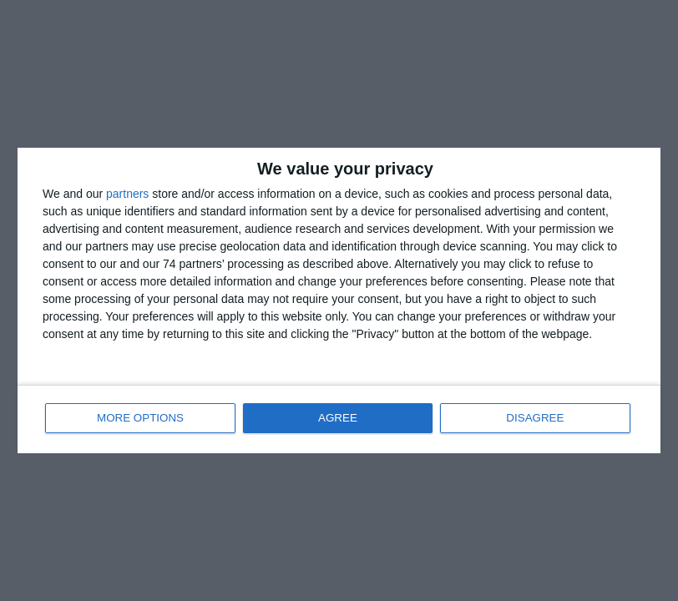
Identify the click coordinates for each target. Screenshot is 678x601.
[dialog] (339, 300)
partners (127, 193)
